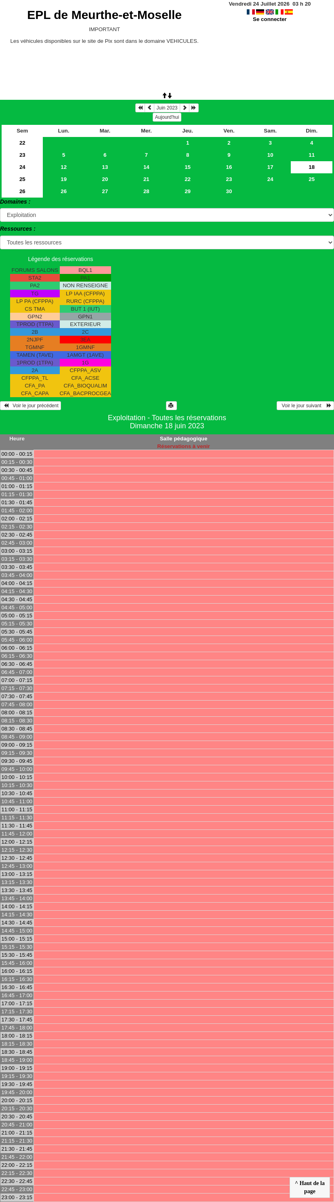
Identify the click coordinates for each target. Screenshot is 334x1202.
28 (146, 191)
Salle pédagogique (184, 439)
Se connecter (270, 19)
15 (188, 167)
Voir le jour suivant (305, 405)
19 (64, 179)
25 (22, 179)
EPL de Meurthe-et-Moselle (104, 14)
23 (22, 155)
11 (312, 155)
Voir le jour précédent (30, 405)
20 (105, 179)
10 (270, 155)
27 (105, 191)
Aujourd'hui (167, 117)
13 (105, 167)
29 (188, 191)
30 (229, 191)
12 (64, 167)
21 (146, 179)
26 (22, 191)
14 (146, 167)
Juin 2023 (166, 108)
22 (22, 143)
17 (270, 167)
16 (229, 167)
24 (22, 167)
